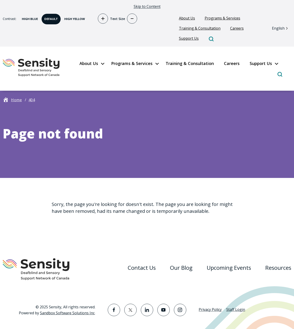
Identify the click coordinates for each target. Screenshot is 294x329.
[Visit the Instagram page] (180, 310)
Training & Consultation (199, 28)
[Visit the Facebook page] (114, 310)
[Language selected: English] (281, 28)
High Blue (28, 17)
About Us (187, 18)
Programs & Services (222, 18)
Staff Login (235, 309)
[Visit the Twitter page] (130, 310)
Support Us (189, 38)
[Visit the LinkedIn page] (147, 310)
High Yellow (73, 17)
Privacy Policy (210, 309)
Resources (278, 267)
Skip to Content (147, 6)
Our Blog (181, 267)
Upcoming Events (229, 267)
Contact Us (142, 267)
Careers (237, 28)
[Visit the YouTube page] (163, 310)
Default (50, 17)
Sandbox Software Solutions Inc (67, 312)
